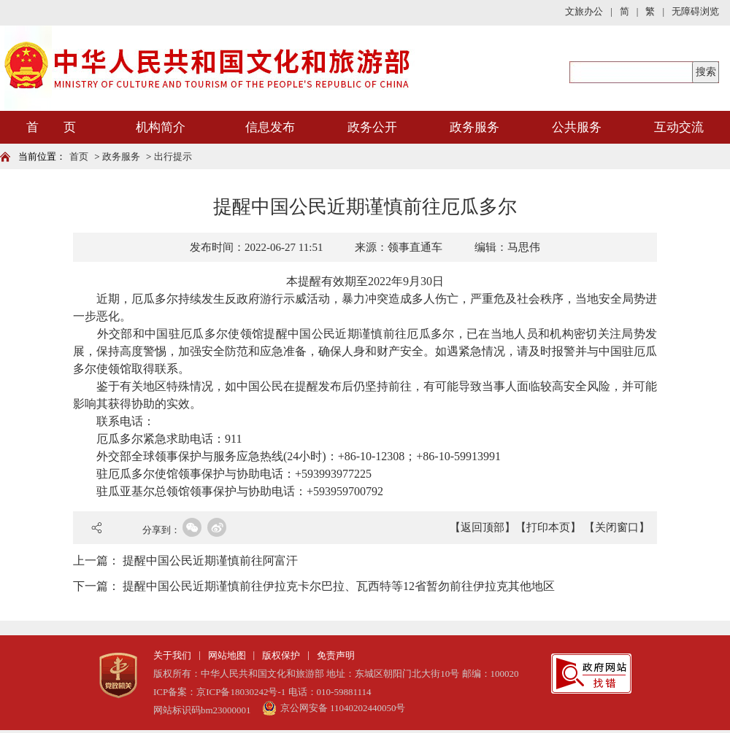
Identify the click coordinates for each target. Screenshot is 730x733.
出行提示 (173, 156)
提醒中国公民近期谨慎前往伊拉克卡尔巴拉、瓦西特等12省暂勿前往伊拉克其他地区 (339, 586)
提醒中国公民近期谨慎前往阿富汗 (210, 560)
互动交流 (679, 127)
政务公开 (372, 127)
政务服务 (474, 127)
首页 (78, 156)
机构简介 (160, 127)
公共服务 (577, 127)
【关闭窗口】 (617, 527)
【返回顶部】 (482, 527)
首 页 (51, 127)
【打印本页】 (548, 527)
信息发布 (270, 127)
